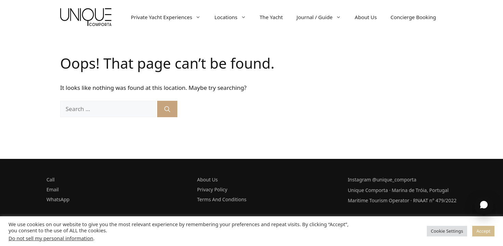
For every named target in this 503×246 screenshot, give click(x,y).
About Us (366, 17)
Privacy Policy (212, 189)
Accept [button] (483, 231)
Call (50, 179)
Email (52, 189)
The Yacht (271, 17)
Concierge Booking (413, 17)
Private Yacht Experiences (169, 17)
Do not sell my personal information (51, 238)
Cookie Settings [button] (447, 231)
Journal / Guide (322, 17)
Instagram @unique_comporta (382, 179)
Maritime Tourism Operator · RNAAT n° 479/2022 (402, 200)
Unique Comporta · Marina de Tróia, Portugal (398, 190)
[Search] (167, 109)
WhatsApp (57, 199)
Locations (233, 17)
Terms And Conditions (221, 199)
